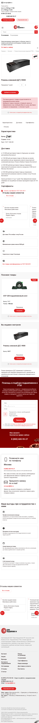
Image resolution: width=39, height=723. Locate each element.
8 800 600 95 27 (11, 16)
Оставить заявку (7, 47)
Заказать (19, 420)
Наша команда (23, 663)
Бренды (4, 659)
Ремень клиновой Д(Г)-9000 (14, 346)
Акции (3, 656)
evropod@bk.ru (9, 486)
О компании (22, 658)
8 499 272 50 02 (6, 13)
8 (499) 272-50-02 (7, 678)
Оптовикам (5, 666)
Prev (2, 613)
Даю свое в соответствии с (20, 424)
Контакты (21, 669)
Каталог (4, 654)
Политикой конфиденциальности (23, 425)
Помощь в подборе (8, 19)
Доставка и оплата (24, 666)
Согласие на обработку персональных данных (14, 709)
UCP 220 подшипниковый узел (15, 296)
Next (35, 221)
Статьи (3, 671)
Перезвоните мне (22, 19)
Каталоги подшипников (6, 662)
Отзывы (4, 669)
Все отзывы (10, 195)
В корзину (19, 310)
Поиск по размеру (22, 654)
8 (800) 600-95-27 (9, 469)
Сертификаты (22, 660)
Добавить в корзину (10, 92)
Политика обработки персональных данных (13, 708)
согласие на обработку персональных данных (23, 424)
